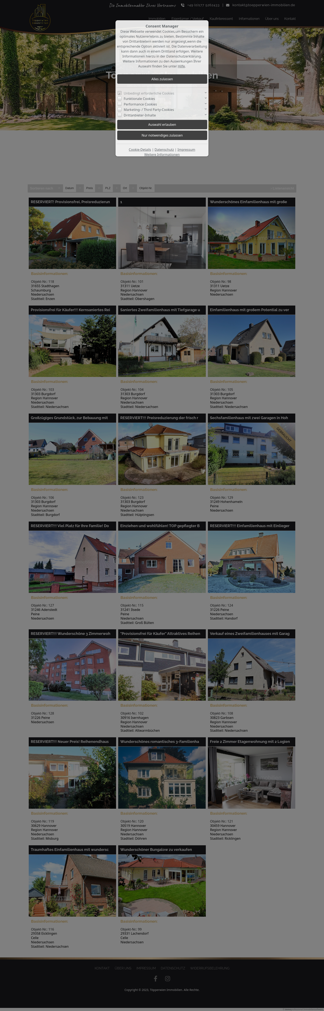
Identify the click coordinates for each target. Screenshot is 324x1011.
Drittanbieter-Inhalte (140, 115)
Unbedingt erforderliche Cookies (149, 93)
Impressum (186, 149)
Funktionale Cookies (139, 98)
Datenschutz (164, 149)
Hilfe (181, 66)
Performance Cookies (140, 104)
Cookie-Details (140, 149)
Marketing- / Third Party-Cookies (149, 109)
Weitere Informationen (162, 154)
